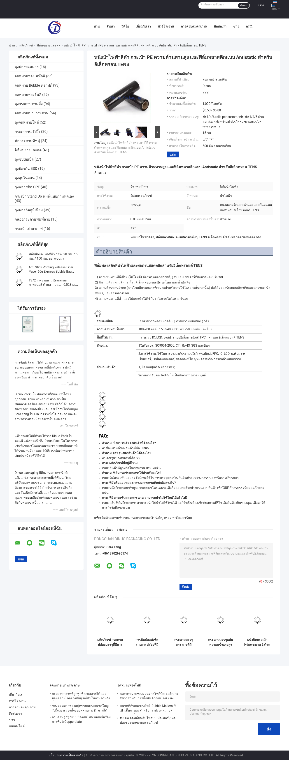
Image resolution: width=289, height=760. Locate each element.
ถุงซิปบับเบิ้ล (24, 159)
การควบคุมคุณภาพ (194, 26)
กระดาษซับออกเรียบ (178, 518)
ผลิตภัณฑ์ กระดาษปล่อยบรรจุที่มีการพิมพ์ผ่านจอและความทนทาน (110, 642)
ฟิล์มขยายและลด (49, 45)
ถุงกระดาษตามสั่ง (29, 104)
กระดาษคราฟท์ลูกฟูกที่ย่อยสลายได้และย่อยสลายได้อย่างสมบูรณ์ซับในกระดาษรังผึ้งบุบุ (81, 696)
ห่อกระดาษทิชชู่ (27, 141)
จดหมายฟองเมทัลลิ (30, 76)
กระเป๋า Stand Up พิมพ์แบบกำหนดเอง (44, 196)
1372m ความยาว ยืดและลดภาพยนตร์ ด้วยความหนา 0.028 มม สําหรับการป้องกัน (52, 285)
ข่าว (236, 26)
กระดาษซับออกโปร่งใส (146, 518)
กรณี (249, 26)
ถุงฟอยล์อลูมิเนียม (29, 210)
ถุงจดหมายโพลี (27, 122)
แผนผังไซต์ (17, 726)
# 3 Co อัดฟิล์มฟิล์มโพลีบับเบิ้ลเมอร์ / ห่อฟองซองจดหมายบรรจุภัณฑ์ (147, 720)
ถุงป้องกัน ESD (26, 168)
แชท (260, 5)
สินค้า (111, 26)
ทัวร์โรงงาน (166, 26)
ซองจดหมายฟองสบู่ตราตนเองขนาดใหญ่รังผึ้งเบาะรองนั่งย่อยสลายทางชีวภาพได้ (80, 708)
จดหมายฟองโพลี (28, 94)
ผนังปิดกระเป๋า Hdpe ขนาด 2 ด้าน (257, 642)
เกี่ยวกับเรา (143, 26)
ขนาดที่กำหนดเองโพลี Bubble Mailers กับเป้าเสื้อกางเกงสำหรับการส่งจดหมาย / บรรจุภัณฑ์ (148, 709)
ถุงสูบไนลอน (25, 178)
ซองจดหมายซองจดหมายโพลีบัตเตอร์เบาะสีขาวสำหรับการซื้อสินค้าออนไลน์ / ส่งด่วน (149, 696)
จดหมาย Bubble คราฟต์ (33, 85)
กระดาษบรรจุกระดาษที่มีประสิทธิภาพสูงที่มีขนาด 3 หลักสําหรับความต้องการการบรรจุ (183, 642)
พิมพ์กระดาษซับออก (115, 518)
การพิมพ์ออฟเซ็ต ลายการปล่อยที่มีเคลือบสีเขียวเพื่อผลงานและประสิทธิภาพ (146, 642)
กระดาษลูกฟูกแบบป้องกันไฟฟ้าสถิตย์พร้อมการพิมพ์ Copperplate (81, 719)
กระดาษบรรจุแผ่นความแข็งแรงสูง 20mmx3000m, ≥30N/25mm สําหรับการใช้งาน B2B (220, 642)
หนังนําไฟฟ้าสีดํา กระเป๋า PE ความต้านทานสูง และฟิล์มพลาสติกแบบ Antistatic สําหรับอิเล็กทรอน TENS (125, 147)
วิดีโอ (125, 26)
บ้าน (97, 26)
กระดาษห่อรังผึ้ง (27, 131)
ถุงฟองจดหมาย (27, 67)
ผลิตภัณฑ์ (26, 45)
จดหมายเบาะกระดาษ (32, 113)
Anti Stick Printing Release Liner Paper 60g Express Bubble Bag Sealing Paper (51, 271)
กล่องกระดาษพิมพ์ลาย (32, 219)
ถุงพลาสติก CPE (27, 187)
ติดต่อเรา (220, 26)
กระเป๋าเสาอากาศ (29, 228)
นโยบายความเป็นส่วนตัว (66, 755)
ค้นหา (243, 5)
